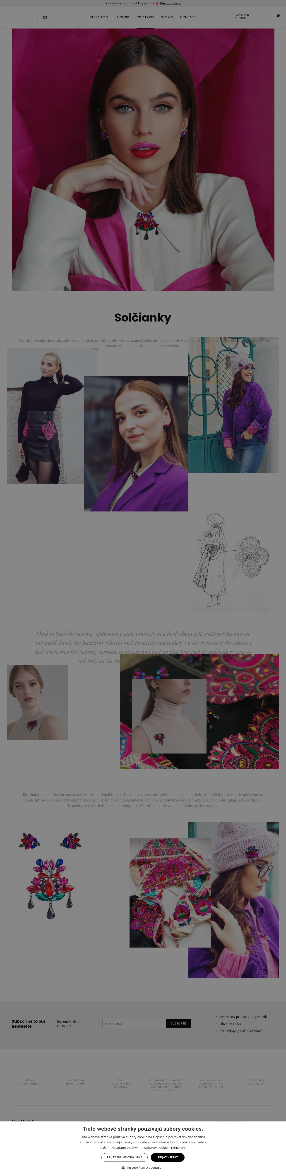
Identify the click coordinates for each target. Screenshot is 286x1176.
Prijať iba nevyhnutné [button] (124, 1157)
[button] (143, 1168)
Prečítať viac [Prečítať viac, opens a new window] (178, 1148)
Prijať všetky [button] (168, 1157)
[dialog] (143, 588)
